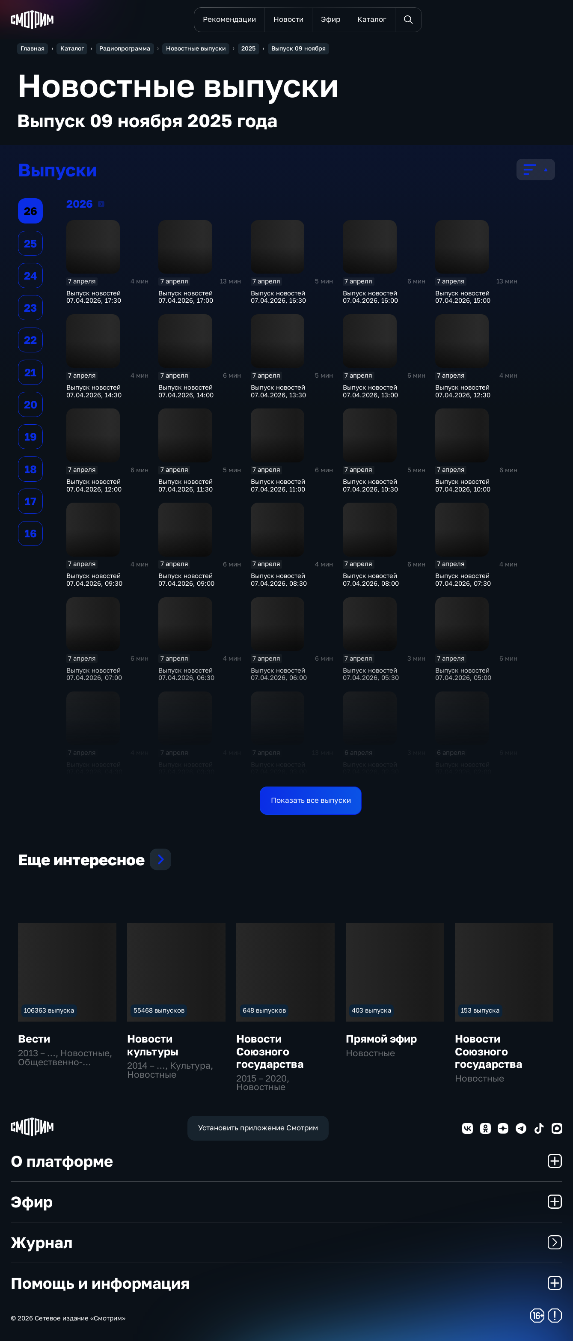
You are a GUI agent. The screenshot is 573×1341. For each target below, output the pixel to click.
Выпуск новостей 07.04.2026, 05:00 (463, 674)
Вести (34, 1038)
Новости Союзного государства (270, 1051)
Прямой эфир (381, 1038)
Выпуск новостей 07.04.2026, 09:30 (94, 579)
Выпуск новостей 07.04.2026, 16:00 (370, 296)
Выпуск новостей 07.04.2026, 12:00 (94, 485)
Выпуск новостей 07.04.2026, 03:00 (279, 768)
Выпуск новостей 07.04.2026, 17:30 (93, 296)
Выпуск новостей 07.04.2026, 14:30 (94, 391)
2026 (101, 203)
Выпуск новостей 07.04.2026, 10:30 (370, 485)
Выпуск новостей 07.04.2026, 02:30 (371, 768)
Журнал (286, 1242)
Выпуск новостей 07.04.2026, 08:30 (279, 579)
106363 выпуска (49, 1010)
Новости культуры (152, 1045)
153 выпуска (480, 1010)
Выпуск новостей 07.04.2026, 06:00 (279, 674)
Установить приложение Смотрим (258, 1127)
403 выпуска (371, 1010)
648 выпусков (264, 1010)
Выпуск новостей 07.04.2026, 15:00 (462, 296)
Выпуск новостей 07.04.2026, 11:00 (278, 485)
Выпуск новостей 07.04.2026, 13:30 (278, 391)
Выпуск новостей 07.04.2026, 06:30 (186, 674)
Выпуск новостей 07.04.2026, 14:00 (186, 391)
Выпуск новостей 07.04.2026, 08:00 (371, 579)
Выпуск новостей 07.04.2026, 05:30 (371, 674)
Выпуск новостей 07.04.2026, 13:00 (370, 391)
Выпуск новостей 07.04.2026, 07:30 (463, 579)
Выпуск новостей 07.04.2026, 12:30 (462, 391)
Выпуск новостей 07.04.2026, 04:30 (94, 768)
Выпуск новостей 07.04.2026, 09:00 (186, 579)
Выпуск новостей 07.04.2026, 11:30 (185, 485)
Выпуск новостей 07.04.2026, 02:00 (463, 768)
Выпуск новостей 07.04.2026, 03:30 (186, 768)
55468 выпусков (159, 1010)
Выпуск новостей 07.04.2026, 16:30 (278, 296)
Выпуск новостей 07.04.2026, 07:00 (94, 674)
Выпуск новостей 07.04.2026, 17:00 (185, 296)
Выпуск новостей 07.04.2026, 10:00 (462, 485)
